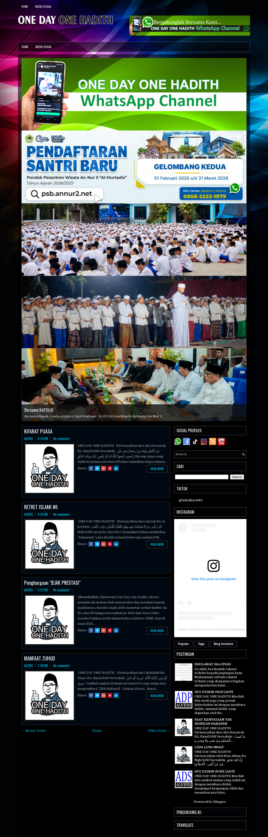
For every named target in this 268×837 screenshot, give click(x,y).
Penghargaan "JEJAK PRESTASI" (52, 582)
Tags (201, 644)
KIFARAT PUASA (38, 431)
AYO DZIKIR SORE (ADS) (214, 771)
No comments (61, 438)
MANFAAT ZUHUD (39, 658)
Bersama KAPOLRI (38, 410)
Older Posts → (159, 730)
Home (25, 6)
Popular (183, 644)
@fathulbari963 (190, 500)
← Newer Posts (34, 730)
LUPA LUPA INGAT (209, 747)
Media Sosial (43, 6)
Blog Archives (223, 644)
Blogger (219, 802)
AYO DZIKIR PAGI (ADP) (213, 692)
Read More (157, 468)
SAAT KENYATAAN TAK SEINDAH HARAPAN (213, 721)
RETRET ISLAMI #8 (41, 507)
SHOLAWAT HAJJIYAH (212, 664)
